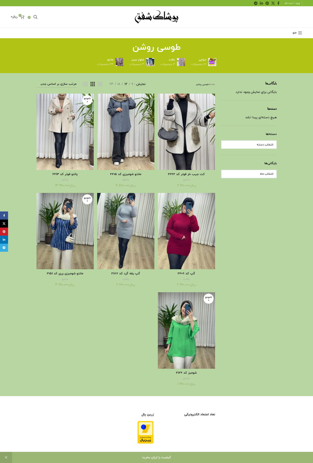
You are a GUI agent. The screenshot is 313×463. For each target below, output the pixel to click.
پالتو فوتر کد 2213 (65, 173)
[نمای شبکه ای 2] (100, 84)
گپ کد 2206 (186, 273)
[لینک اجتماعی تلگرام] (256, 3)
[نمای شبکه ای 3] (92, 84)
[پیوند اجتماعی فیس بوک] (278, 3)
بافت (186, 278)
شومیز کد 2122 (186, 372)
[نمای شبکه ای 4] (85, 84)
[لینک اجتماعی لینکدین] (261, 3)
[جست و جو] (35, 17)
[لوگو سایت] (156, 16)
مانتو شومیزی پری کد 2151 (65, 273)
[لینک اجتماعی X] (273, 3)
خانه (213, 84)
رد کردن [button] (6, 457)
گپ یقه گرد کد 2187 (125, 273)
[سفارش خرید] (56, 84)
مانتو (186, 179)
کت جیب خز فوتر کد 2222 (186, 173)
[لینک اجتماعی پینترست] (267, 3)
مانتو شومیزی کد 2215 (125, 173)
